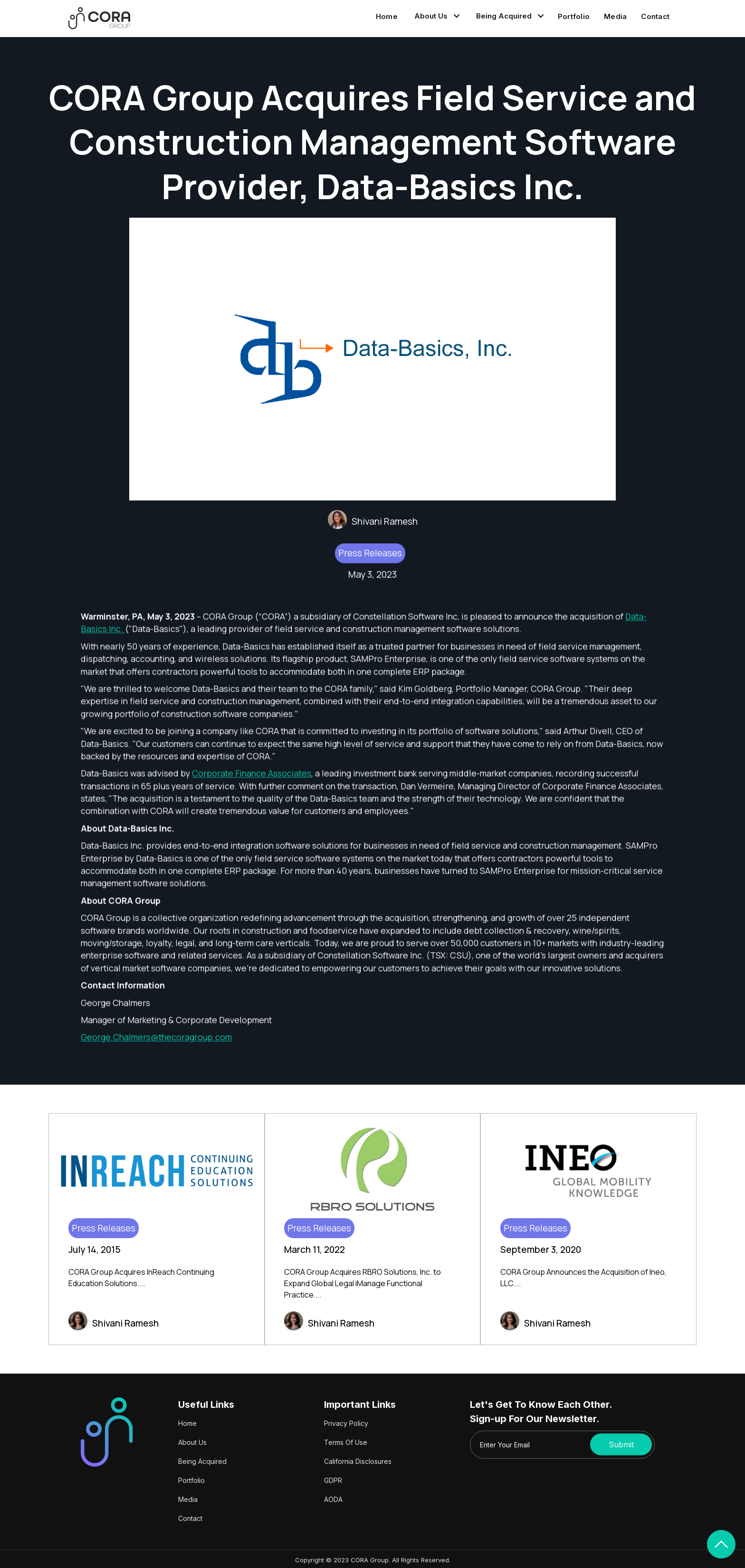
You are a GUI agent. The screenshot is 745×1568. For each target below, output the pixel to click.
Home (387, 16)
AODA (333, 1499)
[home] (99, 18)
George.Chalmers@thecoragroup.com (156, 1041)
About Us (192, 1442)
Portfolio (574, 16)
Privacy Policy (346, 1423)
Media (615, 16)
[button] (436, 16)
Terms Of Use (345, 1442)
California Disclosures (358, 1461)
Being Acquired (202, 1461)
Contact (655, 16)
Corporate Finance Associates (251, 777)
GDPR (333, 1480)
